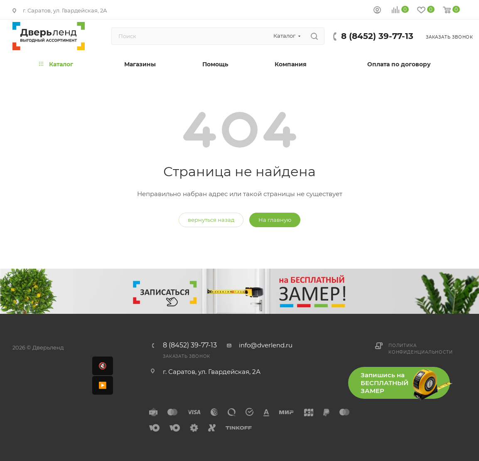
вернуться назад (211, 219)
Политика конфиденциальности (420, 349)
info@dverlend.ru (265, 345)
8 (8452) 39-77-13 (377, 36)
